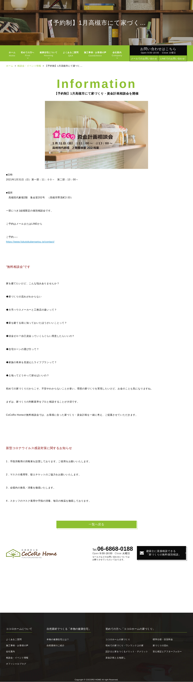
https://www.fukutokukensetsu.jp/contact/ (30, 241)
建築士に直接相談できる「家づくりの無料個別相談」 (160, 553)
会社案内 (10, 651)
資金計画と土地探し (116, 657)
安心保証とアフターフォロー (167, 651)
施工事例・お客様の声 (95, 54)
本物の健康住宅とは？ (58, 639)
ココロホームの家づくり (118, 639)
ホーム (12, 54)
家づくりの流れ (160, 645)
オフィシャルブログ (16, 664)
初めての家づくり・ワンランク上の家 (125, 645)
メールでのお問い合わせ (144, 58)
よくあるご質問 (71, 54)
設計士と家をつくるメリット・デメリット (127, 651)
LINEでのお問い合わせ (172, 58)
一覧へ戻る (96, 524)
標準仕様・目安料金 (163, 639)
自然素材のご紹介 (56, 645)
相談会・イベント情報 (29, 65)
